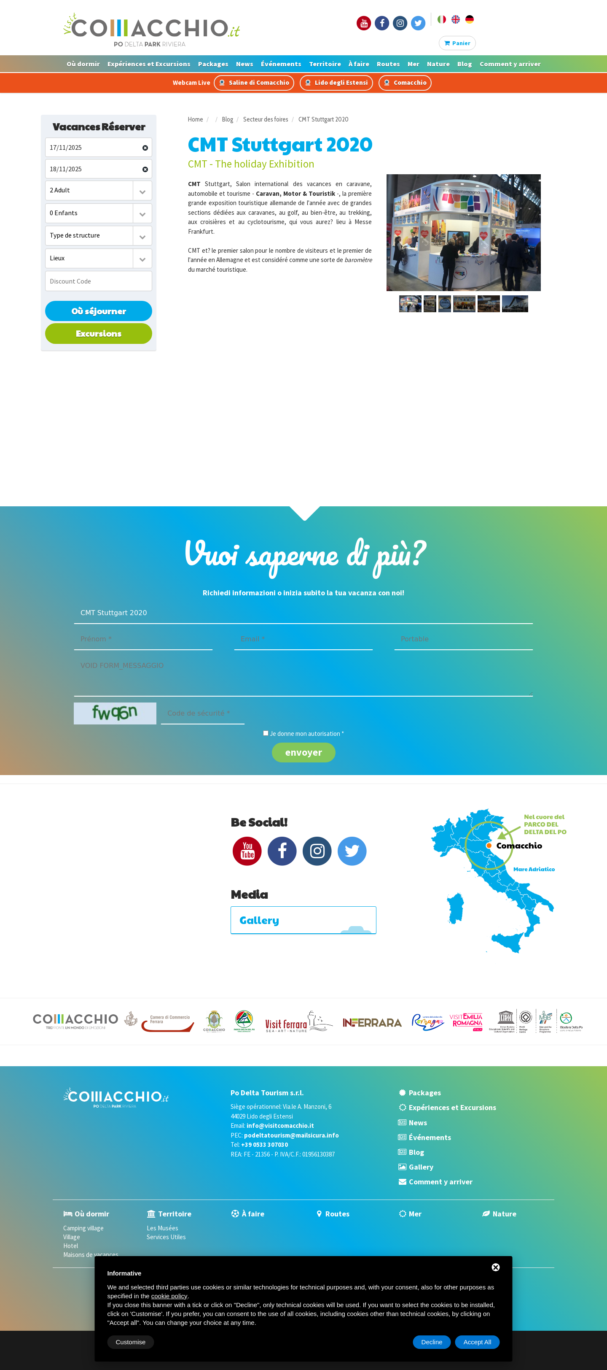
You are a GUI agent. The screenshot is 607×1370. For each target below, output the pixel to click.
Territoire (325, 63)
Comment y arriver (510, 63)
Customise (131, 1342)
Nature (438, 63)
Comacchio (405, 82)
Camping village (83, 1228)
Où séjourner (98, 311)
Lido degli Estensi (336, 82)
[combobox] (98, 190)
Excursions (98, 333)
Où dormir (83, 63)
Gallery (421, 1167)
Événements (281, 63)
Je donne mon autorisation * (307, 734)
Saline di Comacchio (254, 82)
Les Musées (162, 1228)
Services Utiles (166, 1237)
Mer (413, 63)
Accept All (478, 1342)
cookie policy (169, 1296)
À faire (359, 63)
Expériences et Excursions (149, 63)
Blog (464, 63)
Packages (213, 63)
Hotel (70, 1246)
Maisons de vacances (90, 1255)
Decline (432, 1342)
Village (71, 1237)
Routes (388, 63)
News (244, 63)
